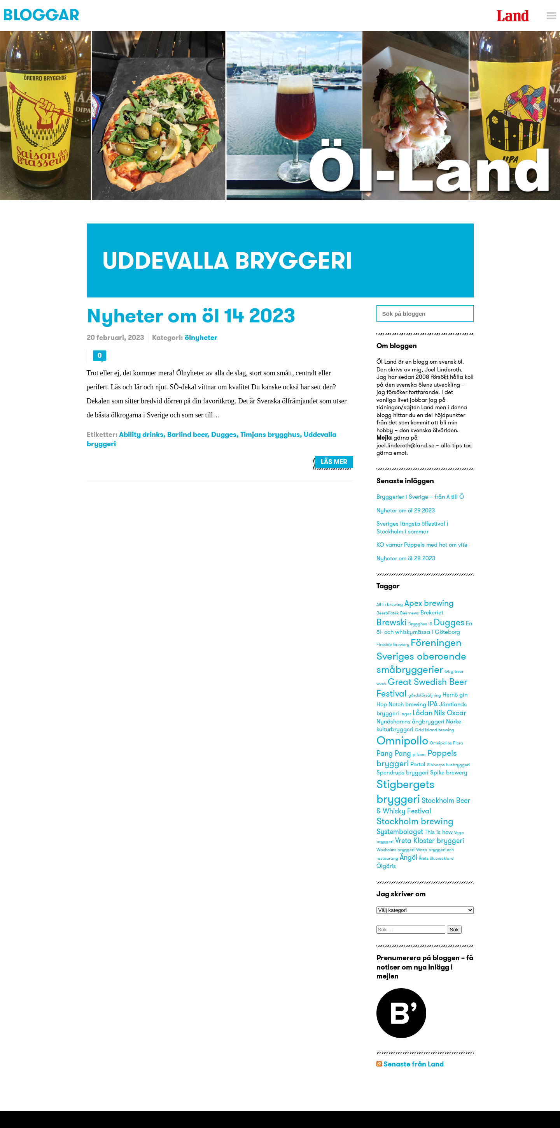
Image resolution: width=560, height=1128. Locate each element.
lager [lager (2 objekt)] (406, 713)
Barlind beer (187, 434)
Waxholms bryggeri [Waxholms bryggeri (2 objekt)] (395, 849)
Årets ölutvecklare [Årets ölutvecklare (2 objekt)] (436, 858)
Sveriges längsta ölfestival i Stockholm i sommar (412, 527)
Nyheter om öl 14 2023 (191, 315)
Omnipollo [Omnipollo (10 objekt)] (402, 740)
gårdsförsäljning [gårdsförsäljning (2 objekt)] (424, 695)
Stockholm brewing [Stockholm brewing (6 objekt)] (414, 821)
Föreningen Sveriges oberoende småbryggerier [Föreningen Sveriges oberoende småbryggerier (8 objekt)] (421, 655)
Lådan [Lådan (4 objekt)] (422, 712)
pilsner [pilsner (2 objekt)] (419, 754)
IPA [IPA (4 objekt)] (433, 703)
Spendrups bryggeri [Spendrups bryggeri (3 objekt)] (402, 772)
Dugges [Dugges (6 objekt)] (449, 622)
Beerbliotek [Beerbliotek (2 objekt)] (387, 613)
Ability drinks (141, 434)
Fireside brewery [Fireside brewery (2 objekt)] (392, 644)
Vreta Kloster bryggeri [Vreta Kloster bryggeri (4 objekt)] (429, 840)
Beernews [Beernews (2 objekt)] (409, 613)
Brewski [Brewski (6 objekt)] (391, 622)
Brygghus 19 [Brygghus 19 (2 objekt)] (420, 623)
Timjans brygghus (270, 434)
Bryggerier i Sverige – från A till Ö (420, 496)
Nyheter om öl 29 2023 (405, 510)
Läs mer (334, 462)
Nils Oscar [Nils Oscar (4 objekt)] (450, 712)
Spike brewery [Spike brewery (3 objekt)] (448, 772)
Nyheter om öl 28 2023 (405, 558)
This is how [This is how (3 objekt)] (439, 832)
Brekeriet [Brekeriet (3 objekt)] (431, 612)
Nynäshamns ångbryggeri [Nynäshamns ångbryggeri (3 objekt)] (410, 721)
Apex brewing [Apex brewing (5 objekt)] (429, 603)
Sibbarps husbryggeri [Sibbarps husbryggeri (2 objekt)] (448, 764)
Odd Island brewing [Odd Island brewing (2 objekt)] (434, 729)
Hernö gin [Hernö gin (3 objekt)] (455, 694)
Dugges (223, 434)
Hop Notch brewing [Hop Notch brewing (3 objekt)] (401, 704)
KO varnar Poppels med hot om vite (421, 544)
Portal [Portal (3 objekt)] (417, 764)
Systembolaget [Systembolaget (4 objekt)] (399, 831)
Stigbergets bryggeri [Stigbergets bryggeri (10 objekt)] (405, 791)
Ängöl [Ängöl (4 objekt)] (408, 857)
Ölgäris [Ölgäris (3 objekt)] (386, 865)
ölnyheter (201, 337)
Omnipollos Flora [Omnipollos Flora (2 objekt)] (446, 743)
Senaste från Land (413, 1063)
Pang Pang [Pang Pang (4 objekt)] (393, 753)
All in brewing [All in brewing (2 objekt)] (389, 604)
